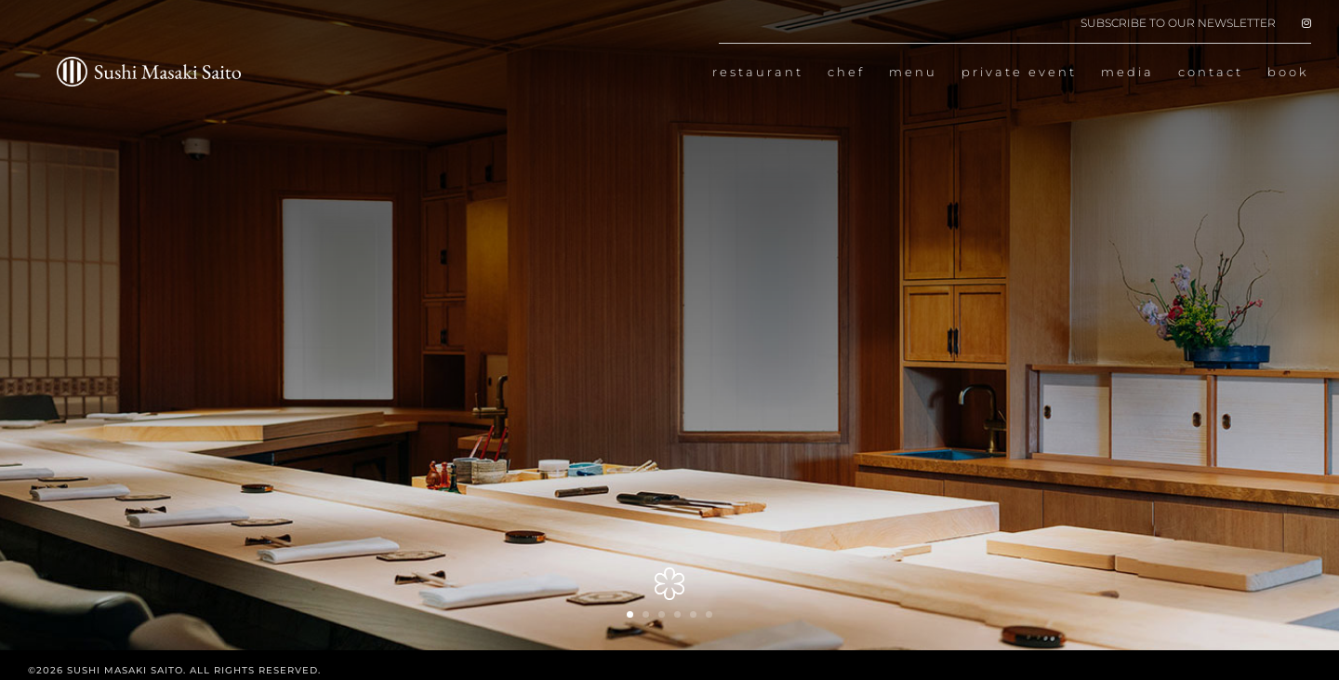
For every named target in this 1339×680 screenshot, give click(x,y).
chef (846, 72)
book (1288, 72)
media (1127, 72)
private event (1019, 72)
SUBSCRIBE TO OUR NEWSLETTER (1178, 24)
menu (913, 72)
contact (1210, 72)
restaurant (757, 72)
